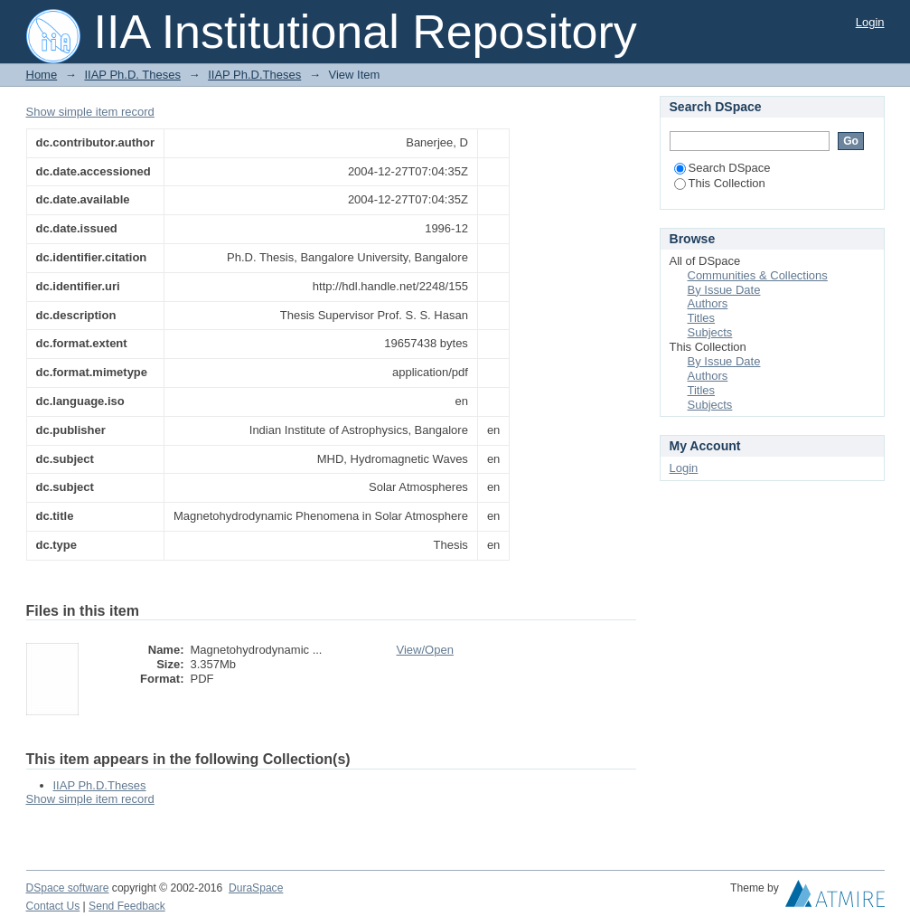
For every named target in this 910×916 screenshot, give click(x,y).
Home (42, 74)
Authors (708, 303)
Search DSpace (722, 168)
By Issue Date (724, 290)
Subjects (710, 332)
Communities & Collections (758, 275)
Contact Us (53, 906)
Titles (702, 318)
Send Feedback (127, 906)
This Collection (719, 183)
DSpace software (67, 888)
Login (870, 22)
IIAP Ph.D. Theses (132, 74)
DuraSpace (256, 888)
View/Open (425, 649)
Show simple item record (90, 111)
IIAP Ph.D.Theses (254, 74)
